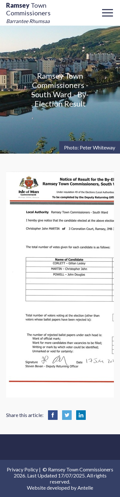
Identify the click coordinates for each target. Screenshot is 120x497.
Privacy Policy (22, 469)
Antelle (85, 488)
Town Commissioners (28, 12)
